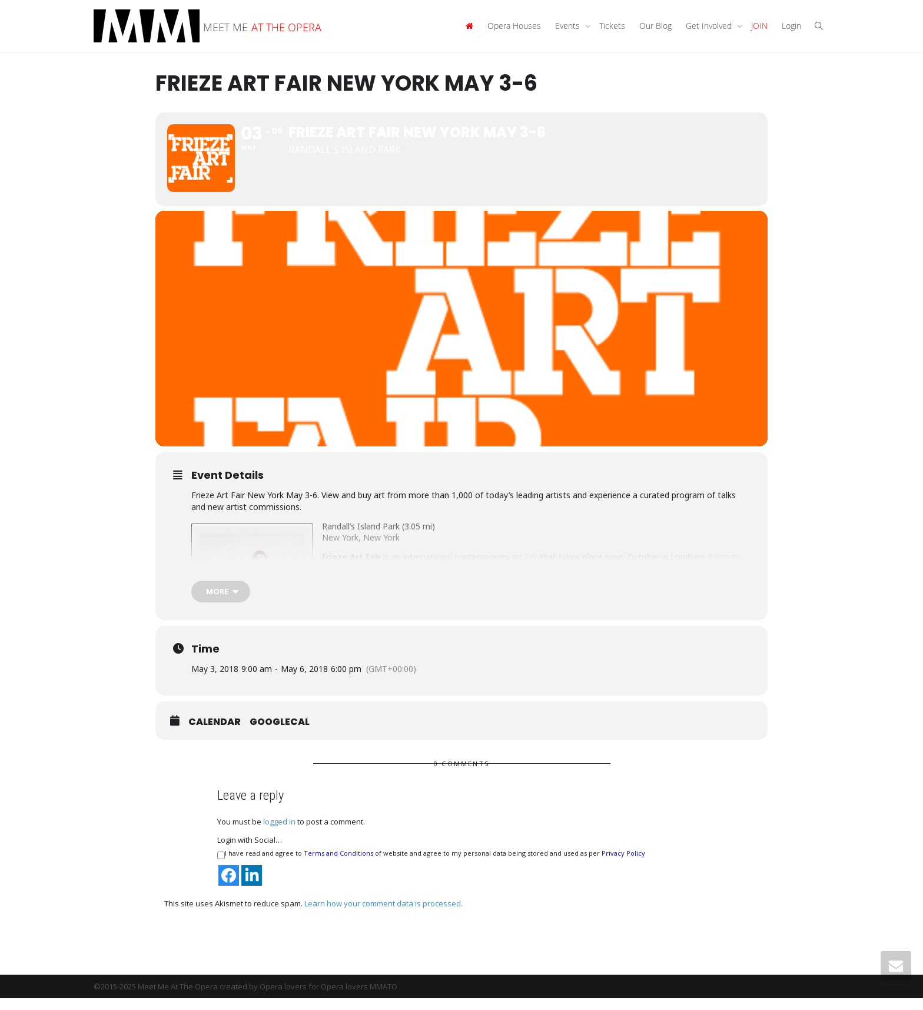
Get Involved (710, 25)
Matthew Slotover (532, 580)
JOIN (759, 25)
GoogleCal (280, 734)
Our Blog (655, 25)
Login (791, 25)
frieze (648, 580)
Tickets (612, 25)
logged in (279, 834)
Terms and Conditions (338, 865)
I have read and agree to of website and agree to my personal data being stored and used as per (431, 866)
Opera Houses (514, 25)
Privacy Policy (623, 865)
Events (568, 25)
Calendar (214, 734)
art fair (524, 568)
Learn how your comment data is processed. (383, 915)
